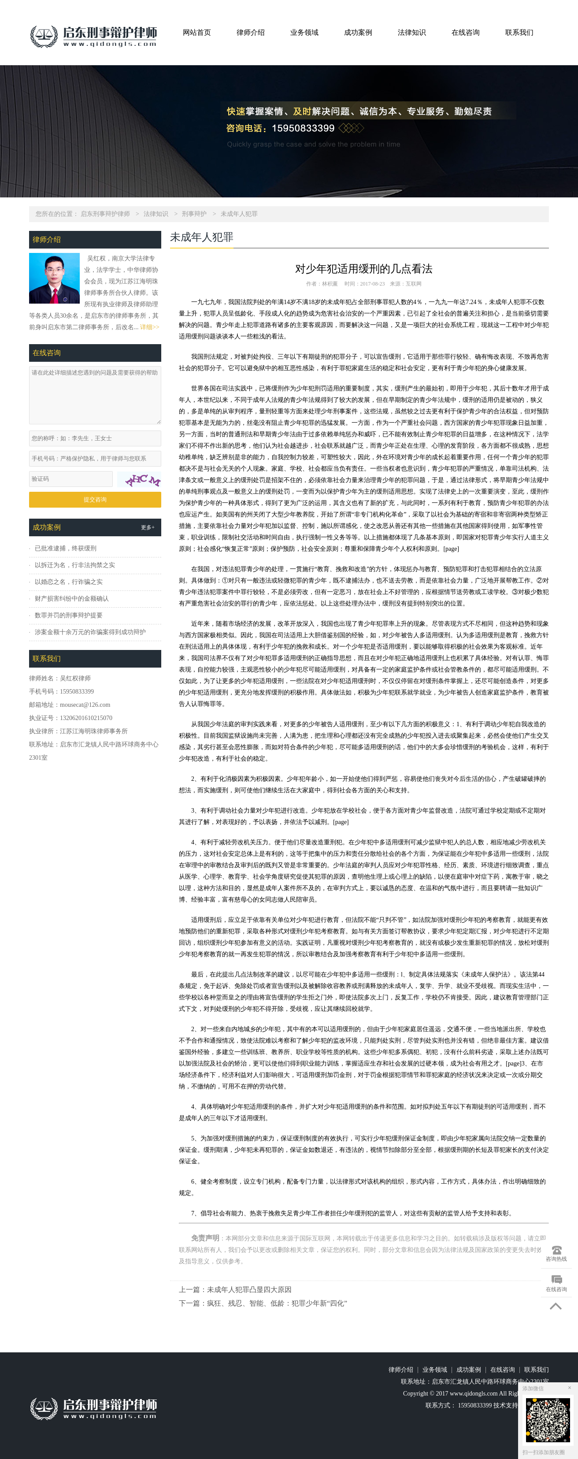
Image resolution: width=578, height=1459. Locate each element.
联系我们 (519, 32)
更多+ (148, 527)
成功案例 (358, 32)
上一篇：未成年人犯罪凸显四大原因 (235, 1289)
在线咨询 (466, 32)
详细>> (149, 327)
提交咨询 (95, 499)
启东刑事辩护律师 (105, 214)
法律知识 (412, 32)
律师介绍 (251, 32)
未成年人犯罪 (239, 214)
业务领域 (304, 32)
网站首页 (197, 32)
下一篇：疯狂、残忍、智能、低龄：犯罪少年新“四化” (263, 1303)
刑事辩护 (194, 214)
